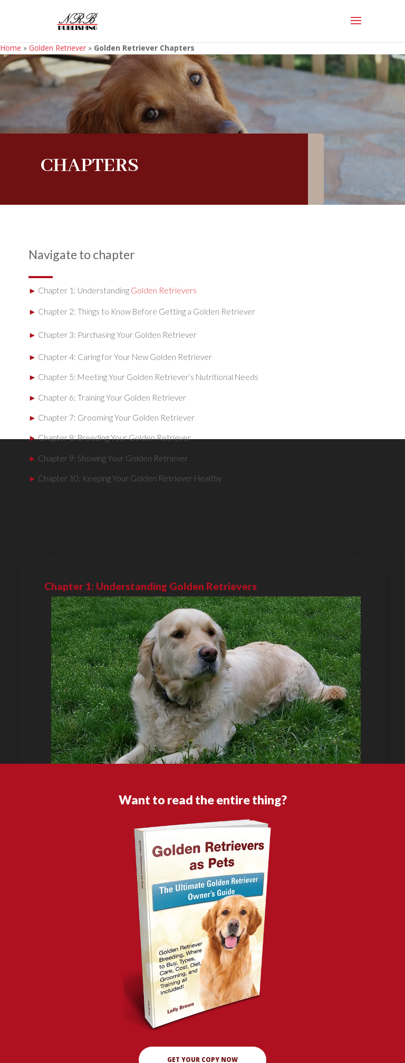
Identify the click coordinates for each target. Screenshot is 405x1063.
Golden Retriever (57, 48)
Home (10, 48)
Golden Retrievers (164, 290)
